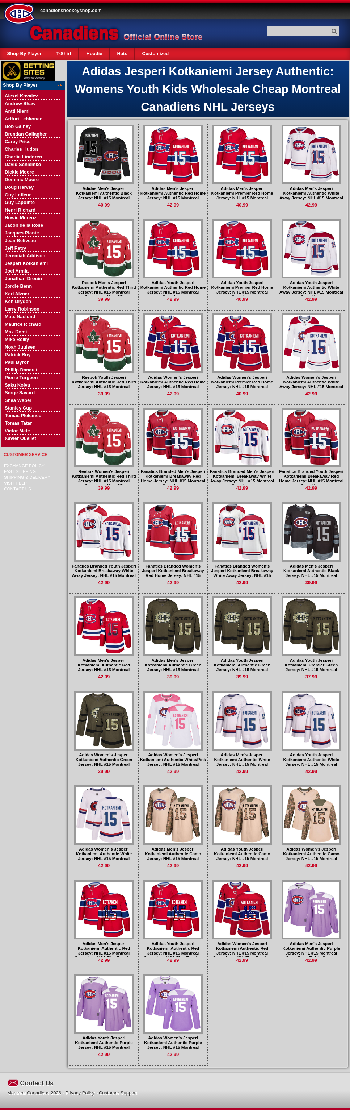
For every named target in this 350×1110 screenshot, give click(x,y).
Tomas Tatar (18, 423)
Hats (122, 53)
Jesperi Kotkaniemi (26, 263)
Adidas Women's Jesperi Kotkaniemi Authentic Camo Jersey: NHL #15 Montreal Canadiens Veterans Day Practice (311, 858)
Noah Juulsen (20, 347)
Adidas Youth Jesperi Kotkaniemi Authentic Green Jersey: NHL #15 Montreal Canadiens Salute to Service (242, 667)
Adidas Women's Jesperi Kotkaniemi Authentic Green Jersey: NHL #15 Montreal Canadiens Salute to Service (104, 761)
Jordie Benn (18, 286)
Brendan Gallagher (26, 134)
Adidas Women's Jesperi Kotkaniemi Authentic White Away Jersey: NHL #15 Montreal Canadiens (311, 384)
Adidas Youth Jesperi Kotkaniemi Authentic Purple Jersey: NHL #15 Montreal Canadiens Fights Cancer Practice (103, 1047)
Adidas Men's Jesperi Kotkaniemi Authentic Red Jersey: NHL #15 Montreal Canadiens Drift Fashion (103, 667)
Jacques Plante (22, 233)
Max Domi (16, 331)
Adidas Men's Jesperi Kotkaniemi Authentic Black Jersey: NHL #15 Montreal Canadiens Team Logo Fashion (104, 195)
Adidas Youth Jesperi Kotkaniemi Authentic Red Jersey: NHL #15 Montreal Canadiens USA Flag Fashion (173, 950)
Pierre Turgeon (21, 377)
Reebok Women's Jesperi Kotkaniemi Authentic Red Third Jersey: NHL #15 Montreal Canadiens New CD (104, 478)
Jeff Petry (15, 248)
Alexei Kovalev (21, 96)
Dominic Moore (22, 179)
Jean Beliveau (20, 240)
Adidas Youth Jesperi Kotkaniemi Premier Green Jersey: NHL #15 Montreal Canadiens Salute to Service (311, 667)
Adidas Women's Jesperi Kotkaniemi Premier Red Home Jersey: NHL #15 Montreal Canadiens (242, 384)
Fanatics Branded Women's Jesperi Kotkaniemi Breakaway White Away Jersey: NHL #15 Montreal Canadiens (242, 573)
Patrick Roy (18, 354)
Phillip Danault (21, 370)
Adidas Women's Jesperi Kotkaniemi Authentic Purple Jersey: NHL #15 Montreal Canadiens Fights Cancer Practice (173, 1047)
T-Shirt (63, 53)
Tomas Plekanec (23, 415)
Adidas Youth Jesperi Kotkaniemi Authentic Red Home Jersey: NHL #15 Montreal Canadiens (173, 289)
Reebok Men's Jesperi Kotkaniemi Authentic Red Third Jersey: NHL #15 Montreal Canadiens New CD (104, 289)
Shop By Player (24, 53)
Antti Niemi (17, 111)
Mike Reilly (17, 339)
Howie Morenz (20, 217)
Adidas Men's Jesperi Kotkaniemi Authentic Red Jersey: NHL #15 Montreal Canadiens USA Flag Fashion (104, 950)
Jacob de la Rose (24, 225)
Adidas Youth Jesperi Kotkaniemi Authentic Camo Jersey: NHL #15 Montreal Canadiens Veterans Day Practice (242, 858)
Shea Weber (18, 400)
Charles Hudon (21, 149)
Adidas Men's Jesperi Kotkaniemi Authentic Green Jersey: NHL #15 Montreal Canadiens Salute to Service (173, 667)
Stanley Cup (18, 408)
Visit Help (15, 483)
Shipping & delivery (27, 477)
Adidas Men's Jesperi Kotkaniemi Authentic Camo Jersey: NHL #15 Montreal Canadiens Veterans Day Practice (173, 858)
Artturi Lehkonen (24, 118)
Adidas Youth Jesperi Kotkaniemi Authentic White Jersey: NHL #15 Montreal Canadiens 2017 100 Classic (311, 761)
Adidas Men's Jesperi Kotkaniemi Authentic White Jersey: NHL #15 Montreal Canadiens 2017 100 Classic (242, 761)
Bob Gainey (18, 126)
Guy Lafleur (18, 195)
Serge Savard (20, 392)
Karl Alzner (17, 293)
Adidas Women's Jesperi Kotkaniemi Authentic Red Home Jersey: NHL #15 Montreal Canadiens (173, 384)
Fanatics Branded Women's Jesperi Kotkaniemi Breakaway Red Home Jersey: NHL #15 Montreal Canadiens (173, 573)
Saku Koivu (17, 385)
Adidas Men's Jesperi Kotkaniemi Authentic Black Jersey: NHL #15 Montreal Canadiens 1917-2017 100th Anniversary (311, 575)
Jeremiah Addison (25, 255)
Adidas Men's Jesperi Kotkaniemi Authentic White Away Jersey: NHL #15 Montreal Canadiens (311, 195)
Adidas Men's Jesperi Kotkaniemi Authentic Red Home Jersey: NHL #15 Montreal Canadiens (173, 195)
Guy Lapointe (20, 202)
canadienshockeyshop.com (71, 10)
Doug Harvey (19, 187)
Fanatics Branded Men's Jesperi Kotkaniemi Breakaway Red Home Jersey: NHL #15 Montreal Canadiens (173, 478)
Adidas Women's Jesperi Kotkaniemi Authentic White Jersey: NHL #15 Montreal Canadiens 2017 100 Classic (104, 856)
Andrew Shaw (20, 103)
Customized (155, 53)
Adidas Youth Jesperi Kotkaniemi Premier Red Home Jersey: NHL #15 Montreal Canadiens (242, 289)
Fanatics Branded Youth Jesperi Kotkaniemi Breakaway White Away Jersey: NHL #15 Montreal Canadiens (104, 573)
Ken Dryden (18, 301)
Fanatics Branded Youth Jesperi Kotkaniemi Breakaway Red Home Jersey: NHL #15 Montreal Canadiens (311, 478)
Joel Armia (17, 271)
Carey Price (18, 141)
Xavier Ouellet (20, 438)
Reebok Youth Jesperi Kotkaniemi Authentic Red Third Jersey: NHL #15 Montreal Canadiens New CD (104, 384)
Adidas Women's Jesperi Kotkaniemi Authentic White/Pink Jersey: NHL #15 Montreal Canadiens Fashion (173, 761)
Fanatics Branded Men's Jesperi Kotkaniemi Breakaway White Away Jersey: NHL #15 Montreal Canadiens (242, 478)
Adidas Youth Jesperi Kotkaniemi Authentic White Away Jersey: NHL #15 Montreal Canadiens (311, 289)
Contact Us (17, 488)
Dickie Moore (19, 172)
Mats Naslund (20, 316)
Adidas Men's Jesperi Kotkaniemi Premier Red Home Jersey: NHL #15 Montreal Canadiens (242, 195)
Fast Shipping (20, 471)
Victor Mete (17, 430)
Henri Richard (20, 210)
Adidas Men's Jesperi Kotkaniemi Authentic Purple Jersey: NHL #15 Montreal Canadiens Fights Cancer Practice (311, 953)
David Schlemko (23, 164)
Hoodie (94, 53)
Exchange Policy (24, 465)
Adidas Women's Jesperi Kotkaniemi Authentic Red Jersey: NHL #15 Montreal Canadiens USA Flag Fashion (242, 950)
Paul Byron (17, 362)
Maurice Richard (23, 324)
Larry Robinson (22, 309)
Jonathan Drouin (23, 278)
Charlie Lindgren (23, 156)
